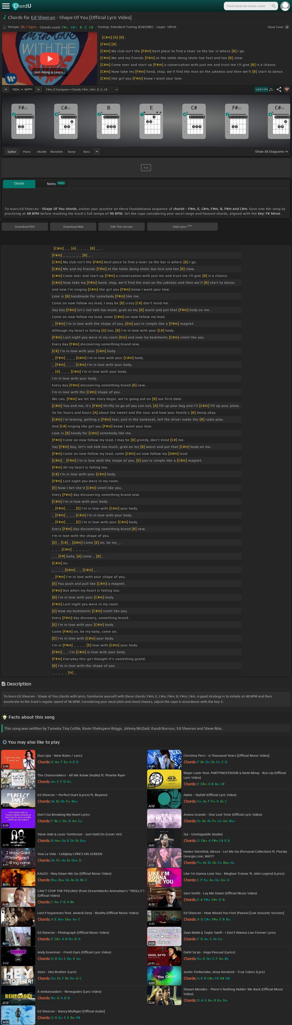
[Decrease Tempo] (5, 89)
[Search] (273, 6)
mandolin (56, 151)
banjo (72, 151)
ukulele (41, 151)
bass (86, 151)
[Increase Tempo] (38, 89)
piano (27, 151)
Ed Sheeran (43, 17)
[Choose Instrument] (97, 151)
